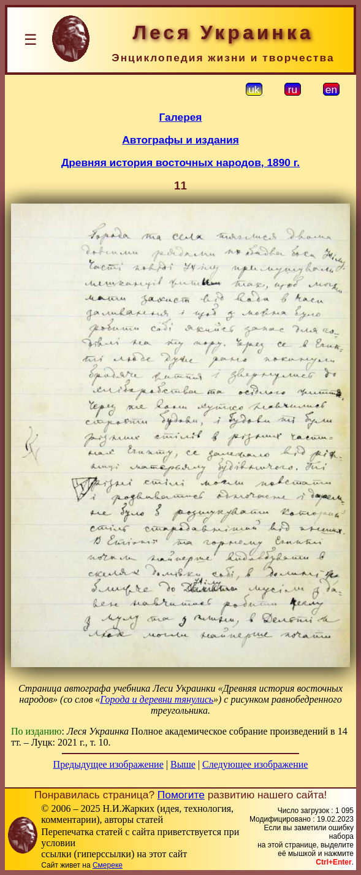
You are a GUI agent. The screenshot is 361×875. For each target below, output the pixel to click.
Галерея (180, 117)
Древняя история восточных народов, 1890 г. (180, 162)
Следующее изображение (255, 764)
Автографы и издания (180, 140)
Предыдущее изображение (108, 764)
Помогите (181, 795)
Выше (183, 764)
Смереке (108, 865)
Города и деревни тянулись (156, 699)
